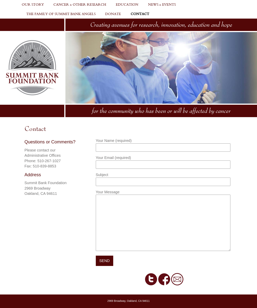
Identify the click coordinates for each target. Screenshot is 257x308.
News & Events (162, 5)
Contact (140, 14)
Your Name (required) (163, 144)
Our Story (33, 5)
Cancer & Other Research (79, 5)
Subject (163, 178)
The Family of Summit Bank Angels (61, 14)
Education (127, 5)
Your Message (163, 221)
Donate (113, 14)
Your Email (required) (163, 161)
